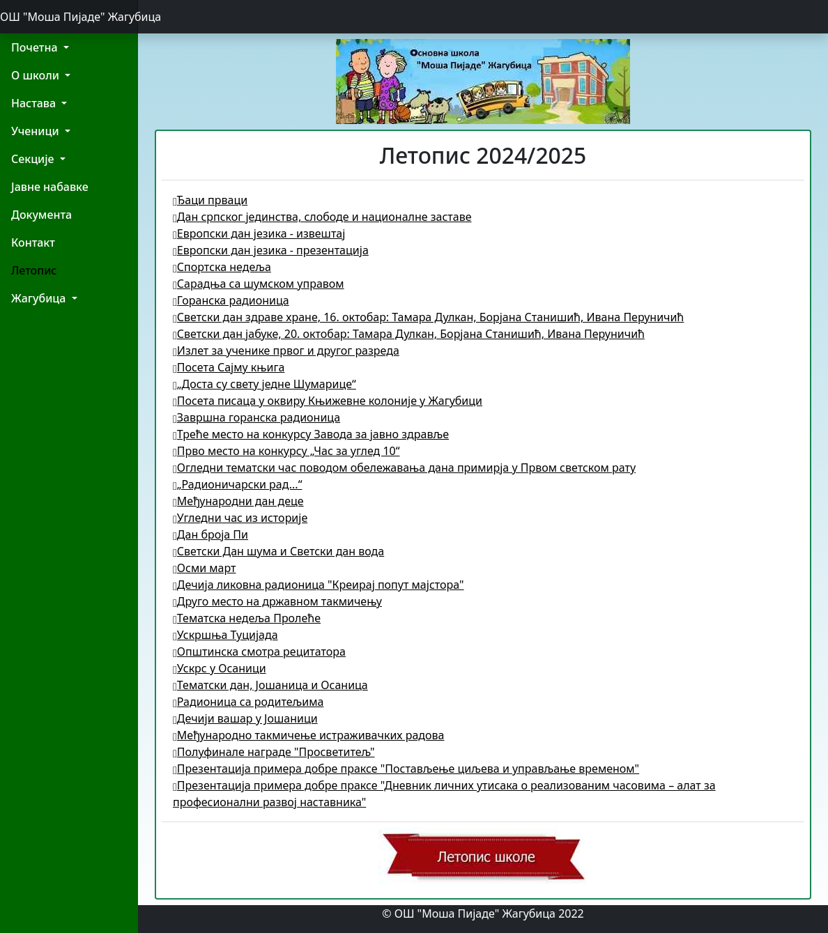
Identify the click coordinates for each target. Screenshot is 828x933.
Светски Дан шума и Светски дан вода (278, 551)
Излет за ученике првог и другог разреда (286, 350)
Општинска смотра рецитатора (259, 651)
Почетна (36, 47)
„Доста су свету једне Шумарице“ (264, 384)
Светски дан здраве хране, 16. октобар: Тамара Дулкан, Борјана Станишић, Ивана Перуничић (428, 317)
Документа (41, 214)
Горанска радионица (231, 300)
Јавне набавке (50, 186)
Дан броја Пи (210, 534)
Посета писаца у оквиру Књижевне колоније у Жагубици (327, 400)
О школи (36, 75)
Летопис (33, 270)
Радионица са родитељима (248, 701)
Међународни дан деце (238, 501)
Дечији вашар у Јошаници (245, 718)
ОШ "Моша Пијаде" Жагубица (69, 16)
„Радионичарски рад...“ (237, 484)
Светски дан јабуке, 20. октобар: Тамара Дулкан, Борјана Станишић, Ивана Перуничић (409, 333)
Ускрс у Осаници (219, 668)
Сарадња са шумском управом (258, 283)
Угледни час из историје (240, 517)
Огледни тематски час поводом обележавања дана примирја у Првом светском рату (404, 467)
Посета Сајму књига (228, 367)
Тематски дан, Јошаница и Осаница (270, 685)
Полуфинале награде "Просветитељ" (274, 751)
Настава (35, 103)
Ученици (36, 131)
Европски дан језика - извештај (259, 233)
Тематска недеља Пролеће (247, 618)
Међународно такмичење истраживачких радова (308, 735)
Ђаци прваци (210, 200)
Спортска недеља (222, 267)
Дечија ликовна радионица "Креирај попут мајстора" (318, 584)
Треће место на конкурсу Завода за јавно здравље (311, 434)
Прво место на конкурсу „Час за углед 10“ (286, 450)
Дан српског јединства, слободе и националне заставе (322, 216)
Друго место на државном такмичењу (277, 601)
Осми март (204, 568)
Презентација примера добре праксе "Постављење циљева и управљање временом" (406, 768)
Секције (34, 159)
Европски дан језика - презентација (271, 250)
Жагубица (40, 298)
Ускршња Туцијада (225, 634)
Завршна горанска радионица (256, 417)
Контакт (33, 242)
